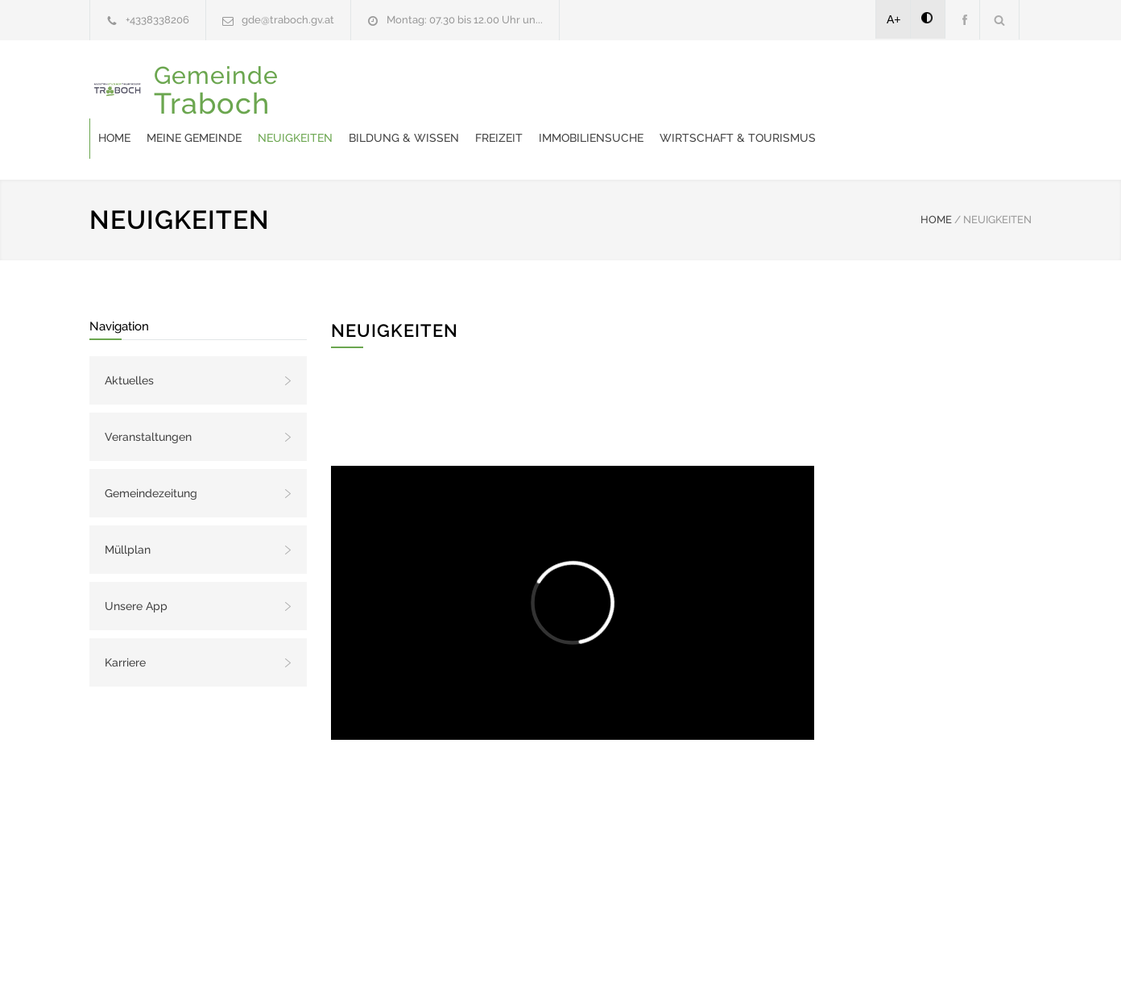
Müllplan (128, 509)
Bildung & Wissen (597, 89)
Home (308, 89)
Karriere (125, 622)
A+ (894, 19)
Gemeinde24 (425, 950)
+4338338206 (157, 20)
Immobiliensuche (784, 89)
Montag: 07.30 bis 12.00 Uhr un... (465, 20)
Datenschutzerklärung (770, 950)
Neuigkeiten (488, 89)
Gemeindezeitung (151, 452)
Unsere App (136, 565)
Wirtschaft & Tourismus (931, 89)
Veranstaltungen (148, 396)
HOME (936, 179)
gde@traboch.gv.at (288, 20)
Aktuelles (129, 340)
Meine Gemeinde (387, 89)
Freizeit (692, 89)
